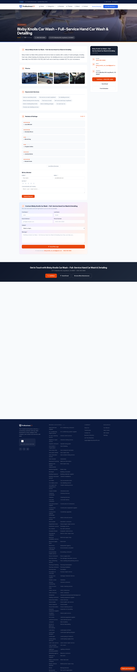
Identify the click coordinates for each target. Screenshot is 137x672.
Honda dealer (63, 604)
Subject (24, 226)
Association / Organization (52, 446)
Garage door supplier (52, 576)
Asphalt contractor (53, 443)
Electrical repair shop (65, 537)
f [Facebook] (20, 449)
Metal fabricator (64, 659)
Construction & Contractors (67, 503)
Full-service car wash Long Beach (47, 97)
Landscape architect (65, 630)
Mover (50, 667)
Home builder (52, 602)
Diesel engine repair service (67, 524)
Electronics (52, 545)
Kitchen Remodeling (65, 624)
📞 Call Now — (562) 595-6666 (104, 79)
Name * (24, 175)
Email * (56, 175)
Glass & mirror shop (52, 587)
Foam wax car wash (47, 100)
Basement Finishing (54, 461)
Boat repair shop (64, 463)
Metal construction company (53, 660)
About (77, 6)
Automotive (63, 459)
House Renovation (53, 606)
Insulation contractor (51, 614)
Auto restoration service (53, 455)
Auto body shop (53, 450)
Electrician (63, 541)
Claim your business (128, 668)
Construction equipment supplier (68, 507)
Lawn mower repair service (67, 642)
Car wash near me (61, 103)
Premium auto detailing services (31, 107)
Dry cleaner (52, 528)
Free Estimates (104, 88)
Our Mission (107, 427)
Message (24, 232)
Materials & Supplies (52, 656)
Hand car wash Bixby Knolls (29, 97)
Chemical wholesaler (52, 494)
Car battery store (53, 482)
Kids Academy (64, 622)
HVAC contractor (64, 592)
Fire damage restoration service (68, 558)
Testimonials (87, 430)
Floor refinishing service (53, 561)
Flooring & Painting (53, 564)
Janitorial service (53, 619)
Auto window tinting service (67, 454)
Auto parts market (53, 452)
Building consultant (65, 471)
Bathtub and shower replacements (52, 465)
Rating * (24, 181)
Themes (69, 6)
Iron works (51, 617)
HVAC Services (53, 592)
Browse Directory (96, 6)
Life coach (63, 645)
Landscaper (52, 636)
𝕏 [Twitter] (24, 449)
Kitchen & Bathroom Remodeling (52, 626)
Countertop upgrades (65, 511)
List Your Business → (110, 6)
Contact (85, 6)
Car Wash (51, 480)
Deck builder (52, 521)
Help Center (107, 430)
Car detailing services (64, 97)
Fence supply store (65, 556)
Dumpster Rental (53, 531)
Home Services (64, 599)
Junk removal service (65, 619)
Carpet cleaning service (66, 485)
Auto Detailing (64, 446)
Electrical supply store (53, 542)
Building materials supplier (67, 474)
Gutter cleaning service (66, 586)
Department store (53, 524)
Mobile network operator (53, 664)
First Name (25, 212)
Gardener (62, 579)
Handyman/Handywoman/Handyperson (70, 595)
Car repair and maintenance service (52, 486)
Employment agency (65, 545)
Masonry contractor (65, 653)
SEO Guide (107, 1)
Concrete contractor (51, 500)
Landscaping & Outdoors (66, 636)
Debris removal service (66, 517)
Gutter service (52, 590)
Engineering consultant (52, 548)
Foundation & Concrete (52, 572)
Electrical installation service (53, 538)
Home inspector (53, 604)
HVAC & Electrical (64, 590)
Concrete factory (64, 499)
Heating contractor (54, 597)
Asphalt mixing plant (65, 443)
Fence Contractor (53, 556)
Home (41, 6)
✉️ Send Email (104, 84)
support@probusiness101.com (92, 440)
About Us (86, 427)
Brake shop (63, 469)
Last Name (56, 212)
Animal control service (66, 435)
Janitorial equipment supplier (67, 617)
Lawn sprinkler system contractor (53, 646)
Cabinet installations (65, 476)
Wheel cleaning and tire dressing (31, 100)
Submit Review (28, 197)
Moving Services (64, 667)
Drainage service (64, 526)
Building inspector (53, 474)
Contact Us (87, 432)
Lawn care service (53, 642)
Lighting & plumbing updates (53, 650)
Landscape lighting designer (67, 632)
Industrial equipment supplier (54, 610)
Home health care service (67, 602)
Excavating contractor (66, 552)
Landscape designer (52, 633)
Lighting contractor (65, 649)
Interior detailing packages (46, 103)
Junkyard (51, 622)
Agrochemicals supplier (53, 428)
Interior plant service (65, 613)
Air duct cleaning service (53, 436)
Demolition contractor (65, 521)
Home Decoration (53, 599)
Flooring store (52, 569)
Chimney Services (65, 493)
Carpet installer (53, 491)
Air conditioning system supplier (68, 431)
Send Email (64, 276)
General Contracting (52, 583)
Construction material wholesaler (52, 513)
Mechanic (62, 655)
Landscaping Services (52, 639)
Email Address (26, 219)
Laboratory (51, 630)
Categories (50, 6)
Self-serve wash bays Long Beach (63, 100)
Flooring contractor (54, 567)
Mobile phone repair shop (67, 663)
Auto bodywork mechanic (67, 450)
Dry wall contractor (65, 528)
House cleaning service (66, 606)
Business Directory (89, 435)
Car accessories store (66, 480)
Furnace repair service (66, 571)
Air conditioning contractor (67, 427)
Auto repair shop (64, 452)
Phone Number (58, 219)
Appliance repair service (53, 440)
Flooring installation (65, 567)
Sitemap (106, 435)
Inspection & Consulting (66, 609)
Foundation (63, 569)
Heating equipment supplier (67, 597)
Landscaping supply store (67, 638)
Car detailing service (65, 482)
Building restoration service (54, 477)
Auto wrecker (52, 459)
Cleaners (51, 497)
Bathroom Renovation (65, 461)
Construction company (52, 508)
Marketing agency (53, 653)
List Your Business (89, 437)
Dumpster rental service (66, 531)
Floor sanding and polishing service (69, 560)
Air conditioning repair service (53, 432)
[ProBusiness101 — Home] (27, 6)
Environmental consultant (66, 547)
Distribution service (54, 526)
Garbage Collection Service (67, 575)
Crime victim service (52, 518)
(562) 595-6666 (40, 37)
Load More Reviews (53, 166)
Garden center (52, 579)
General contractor (65, 582)
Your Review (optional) (29, 186)
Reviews (61, 6)
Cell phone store (64, 491)
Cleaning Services (65, 497)
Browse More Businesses (81, 276)
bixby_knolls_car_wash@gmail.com (53, 251)
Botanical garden (53, 469)
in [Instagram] (27, 449)
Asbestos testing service (66, 439)
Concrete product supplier (53, 504)
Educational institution (52, 534)
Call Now (51, 276)
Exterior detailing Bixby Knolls (30, 103)
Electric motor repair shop (67, 533)
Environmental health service (52, 552)
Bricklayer (51, 471)
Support (115, 1)
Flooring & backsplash (66, 564)
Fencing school (53, 558)
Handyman (51, 595)
